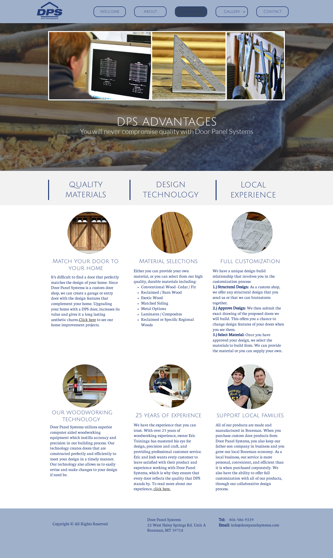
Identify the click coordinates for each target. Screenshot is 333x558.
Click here (87, 319)
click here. (162, 488)
